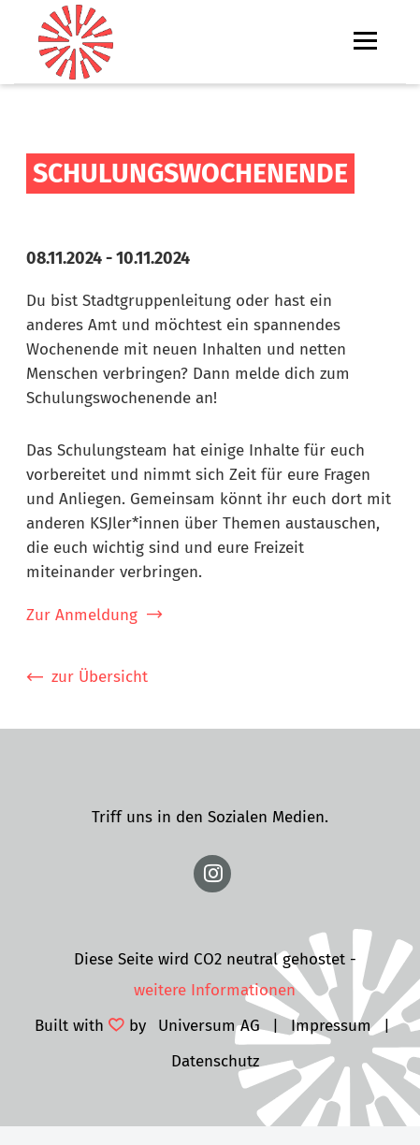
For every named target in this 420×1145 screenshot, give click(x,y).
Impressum (331, 1026)
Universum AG (209, 1026)
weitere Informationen (215, 990)
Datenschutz (215, 1061)
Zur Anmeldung (82, 615)
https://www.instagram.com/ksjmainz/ (212, 873)
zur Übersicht (99, 677)
